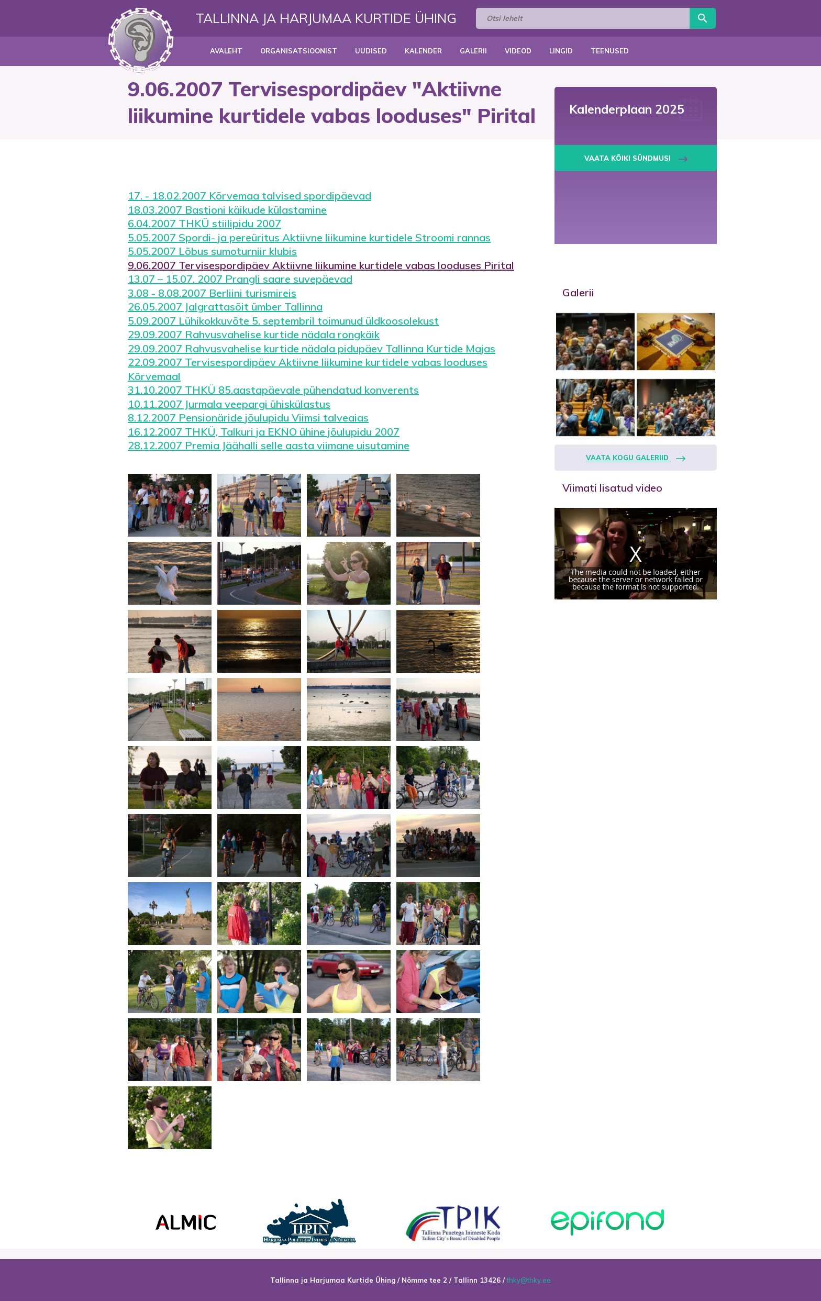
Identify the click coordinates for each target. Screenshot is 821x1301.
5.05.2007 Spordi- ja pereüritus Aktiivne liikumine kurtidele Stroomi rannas (309, 237)
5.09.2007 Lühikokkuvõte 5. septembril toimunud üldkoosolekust (283, 320)
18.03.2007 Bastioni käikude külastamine (227, 209)
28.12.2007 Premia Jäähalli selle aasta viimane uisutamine (268, 445)
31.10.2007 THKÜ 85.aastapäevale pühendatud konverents (273, 389)
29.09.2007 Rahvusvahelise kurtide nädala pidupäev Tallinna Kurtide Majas (311, 348)
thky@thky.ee (529, 1280)
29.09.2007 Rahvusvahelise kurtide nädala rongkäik (254, 334)
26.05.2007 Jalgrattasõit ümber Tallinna (225, 306)
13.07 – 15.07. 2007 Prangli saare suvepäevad (240, 278)
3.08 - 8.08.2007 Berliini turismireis (212, 292)
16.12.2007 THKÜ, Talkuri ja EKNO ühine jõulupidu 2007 (264, 431)
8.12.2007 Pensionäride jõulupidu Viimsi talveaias (248, 417)
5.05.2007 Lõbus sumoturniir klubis (212, 251)
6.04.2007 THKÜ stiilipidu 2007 (204, 223)
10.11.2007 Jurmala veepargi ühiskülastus (229, 403)
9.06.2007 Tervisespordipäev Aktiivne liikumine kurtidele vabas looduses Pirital (321, 265)
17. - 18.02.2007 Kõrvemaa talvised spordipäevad (249, 195)
